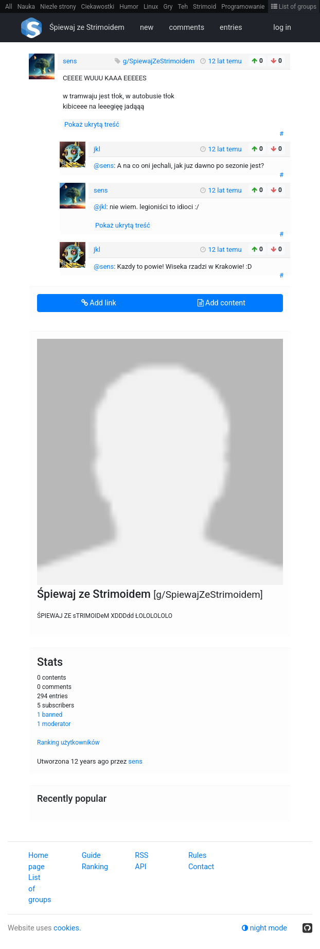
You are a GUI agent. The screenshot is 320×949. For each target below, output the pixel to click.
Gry (167, 6)
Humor (128, 6)
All (8, 6)
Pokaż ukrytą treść (91, 124)
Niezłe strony (58, 6)
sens (135, 761)
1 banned (49, 714)
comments (186, 27)
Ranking (95, 866)
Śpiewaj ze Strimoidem (87, 27)
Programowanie (242, 6)
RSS (141, 855)
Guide (91, 855)
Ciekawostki (98, 6)
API (140, 866)
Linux (151, 6)
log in (282, 27)
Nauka (26, 6)
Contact (201, 866)
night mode (264, 928)
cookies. (67, 928)
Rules (197, 855)
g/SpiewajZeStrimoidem (160, 61)
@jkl (100, 207)
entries (231, 27)
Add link (98, 303)
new (146, 27)
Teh (183, 6)
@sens (104, 165)
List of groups (294, 6)
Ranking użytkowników (68, 742)
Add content (221, 303)
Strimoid (204, 6)
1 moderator (53, 724)
